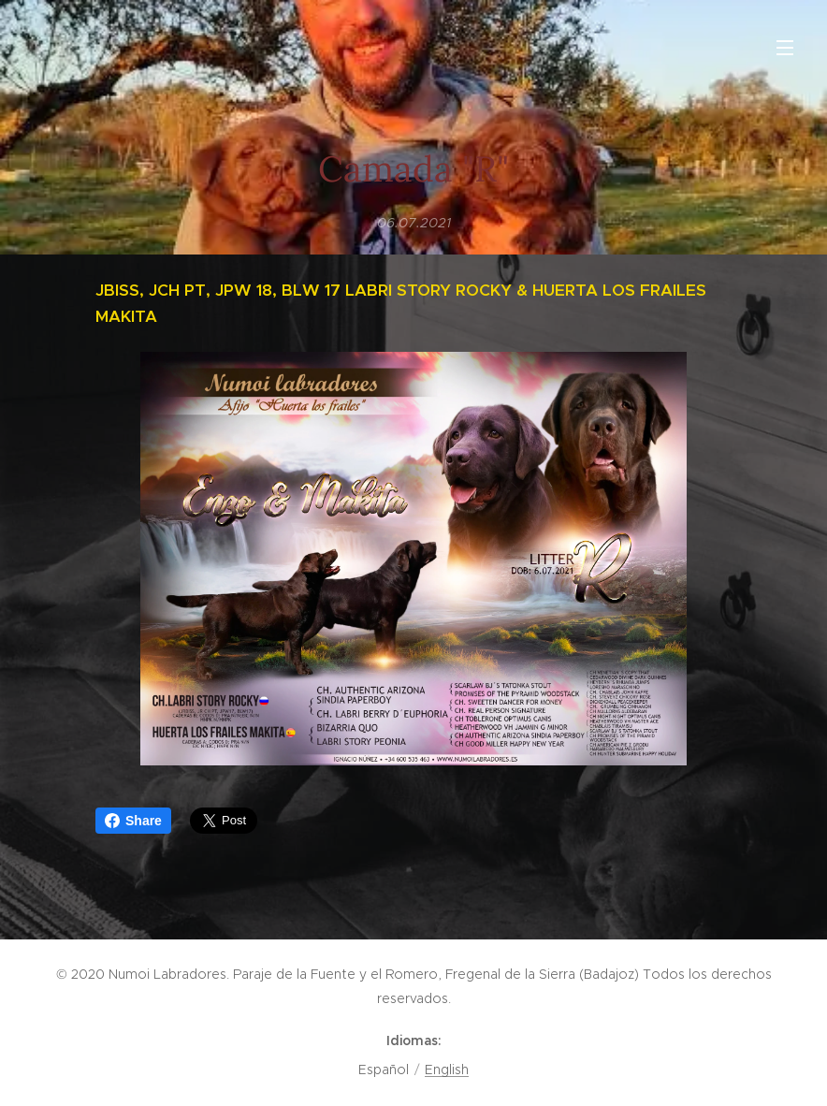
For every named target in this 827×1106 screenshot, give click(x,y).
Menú (784, 48)
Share (133, 820)
